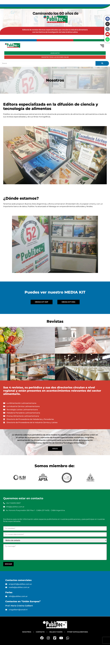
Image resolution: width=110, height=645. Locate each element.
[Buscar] (48, 63)
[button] (55, 155)
